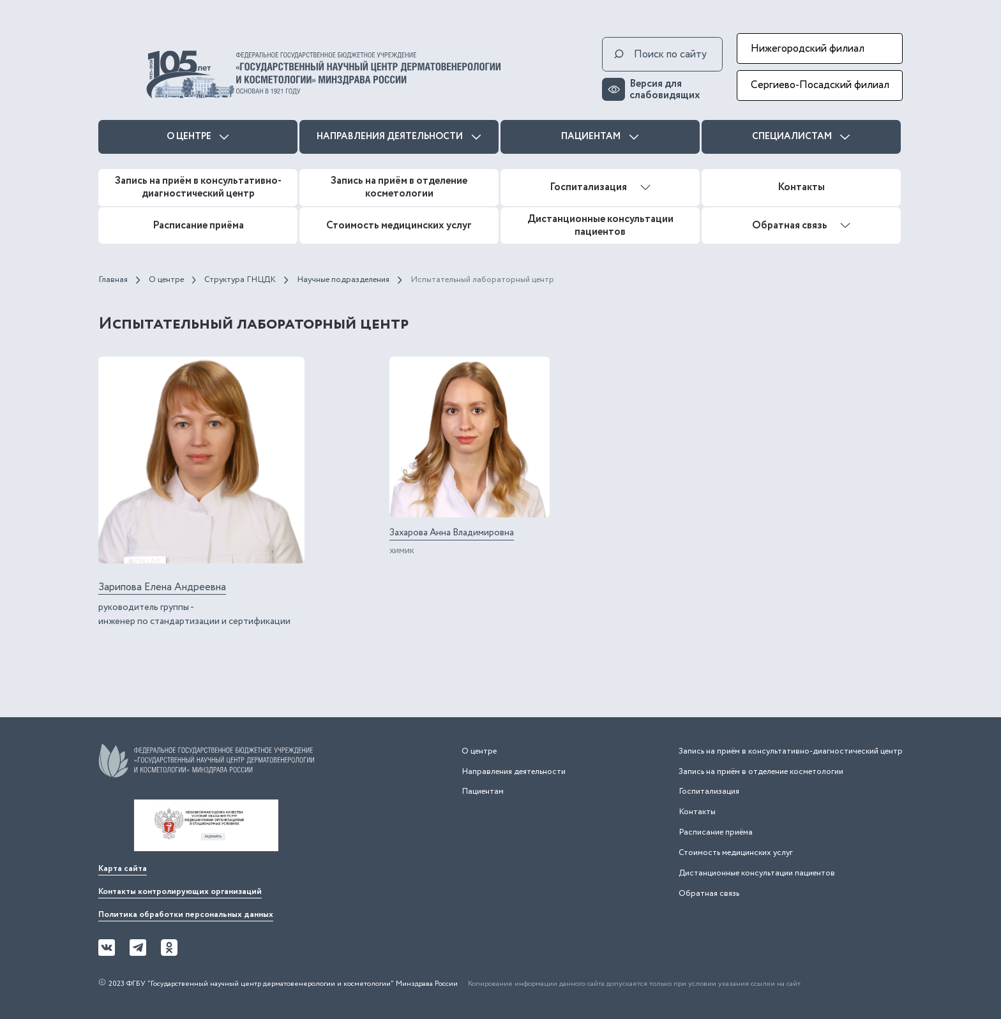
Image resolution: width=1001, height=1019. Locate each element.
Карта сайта (122, 869)
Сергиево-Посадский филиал (820, 85)
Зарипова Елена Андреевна (162, 588)
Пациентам (600, 137)
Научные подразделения (343, 279)
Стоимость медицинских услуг (399, 225)
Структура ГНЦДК (240, 279)
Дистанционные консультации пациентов (600, 225)
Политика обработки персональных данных (185, 915)
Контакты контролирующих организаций (180, 892)
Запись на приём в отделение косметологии (399, 187)
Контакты (801, 187)
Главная (113, 279)
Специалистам (801, 137)
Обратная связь (801, 225)
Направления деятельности (399, 137)
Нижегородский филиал (807, 48)
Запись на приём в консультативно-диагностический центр (198, 187)
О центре (198, 137)
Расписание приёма (198, 225)
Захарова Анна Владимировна (451, 533)
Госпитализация (600, 187)
